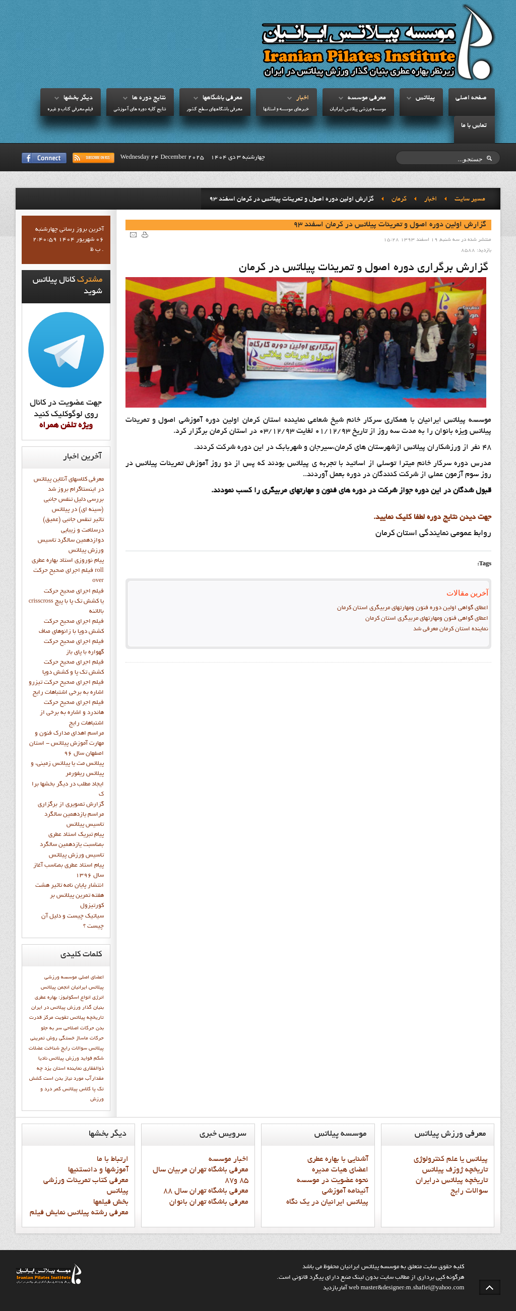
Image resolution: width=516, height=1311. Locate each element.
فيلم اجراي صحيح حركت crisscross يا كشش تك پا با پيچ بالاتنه (66, 601)
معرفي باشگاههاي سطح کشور (214, 109)
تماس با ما (474, 125)
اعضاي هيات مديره (340, 1170)
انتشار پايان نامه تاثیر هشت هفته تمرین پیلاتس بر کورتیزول (69, 896)
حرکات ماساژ (90, 1038)
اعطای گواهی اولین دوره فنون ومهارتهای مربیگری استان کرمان (412, 608)
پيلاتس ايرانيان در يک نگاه (327, 1202)
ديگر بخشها (78, 98)
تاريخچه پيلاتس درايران (452, 1180)
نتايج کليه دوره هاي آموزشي (139, 109)
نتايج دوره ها (149, 98)
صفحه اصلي (471, 98)
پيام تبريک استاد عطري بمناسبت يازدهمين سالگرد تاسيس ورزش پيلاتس (72, 845)
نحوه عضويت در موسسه (332, 1180)
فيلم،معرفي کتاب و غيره (70, 109)
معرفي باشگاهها (222, 98)
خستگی (67, 1038)
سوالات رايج (74, 1048)
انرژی (98, 998)
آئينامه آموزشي (345, 1191)
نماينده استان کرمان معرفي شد (450, 629)
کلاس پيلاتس (76, 1089)
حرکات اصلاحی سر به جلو (67, 1028)
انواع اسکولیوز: (74, 998)
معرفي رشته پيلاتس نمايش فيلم (79, 1213)
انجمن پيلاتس (55, 988)
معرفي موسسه (367, 98)
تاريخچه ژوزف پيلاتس (455, 1170)
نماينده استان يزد (63, 1069)
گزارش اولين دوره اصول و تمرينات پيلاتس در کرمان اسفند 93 (389, 225)
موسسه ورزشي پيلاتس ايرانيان (358, 109)
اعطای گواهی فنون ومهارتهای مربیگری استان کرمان (426, 619)
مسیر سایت (470, 199)
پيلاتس (425, 98)
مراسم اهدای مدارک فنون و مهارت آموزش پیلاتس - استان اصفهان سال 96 (66, 744)
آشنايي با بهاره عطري (337, 1159)
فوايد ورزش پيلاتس (70, 1059)
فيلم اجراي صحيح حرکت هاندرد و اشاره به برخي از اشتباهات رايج (72, 713)
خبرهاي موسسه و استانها (286, 109)
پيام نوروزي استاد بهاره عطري (68, 561)
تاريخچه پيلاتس (87, 1018)
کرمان (399, 199)
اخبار (302, 98)
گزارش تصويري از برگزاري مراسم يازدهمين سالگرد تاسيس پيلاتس (71, 815)
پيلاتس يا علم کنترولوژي (451, 1159)
